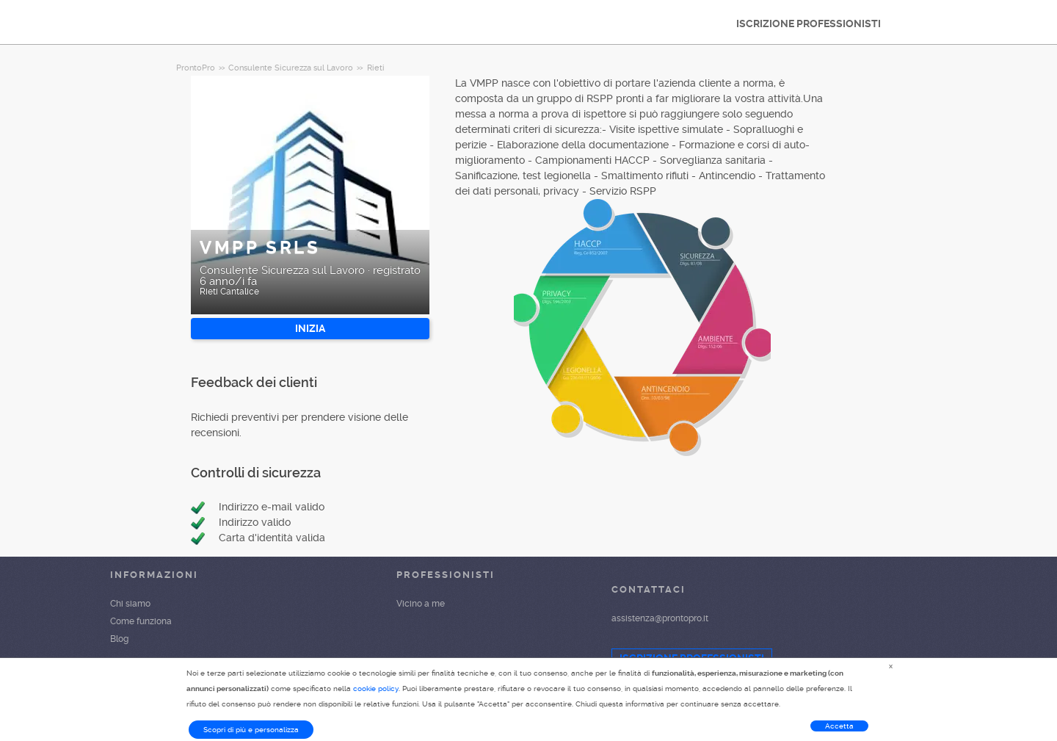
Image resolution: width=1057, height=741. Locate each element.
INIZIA (310, 328)
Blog (119, 639)
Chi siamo (130, 604)
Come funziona (141, 621)
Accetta (839, 726)
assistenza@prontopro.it (659, 618)
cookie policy (376, 688)
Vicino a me (420, 604)
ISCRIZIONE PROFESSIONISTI (808, 23)
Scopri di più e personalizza (251, 730)
